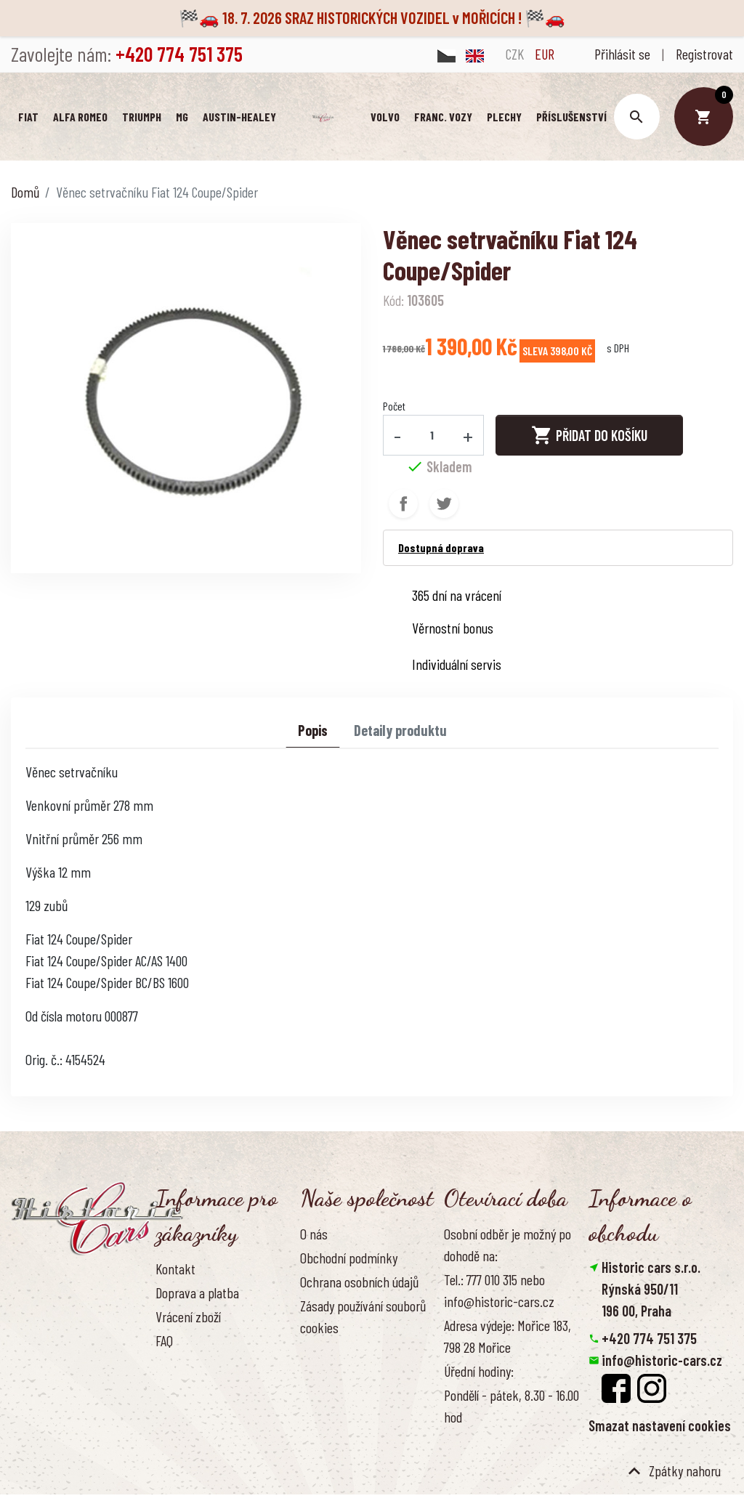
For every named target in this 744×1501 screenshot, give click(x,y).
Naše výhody (331, 1353)
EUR (544, 53)
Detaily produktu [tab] (400, 731)
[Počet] (432, 436)
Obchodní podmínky (348, 1259)
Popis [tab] (313, 731)
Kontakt (175, 1269)
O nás (314, 1234)
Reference (180, 1390)
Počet (394, 406)
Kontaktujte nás (195, 1366)
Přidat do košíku (589, 437)
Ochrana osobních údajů (359, 1283)
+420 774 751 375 (649, 1339)
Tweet (443, 504)
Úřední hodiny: (479, 1372)
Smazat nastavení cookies (660, 1427)
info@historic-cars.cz (662, 1361)
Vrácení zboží (188, 1318)
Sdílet (403, 504)
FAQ (164, 1342)
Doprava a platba (197, 1294)
